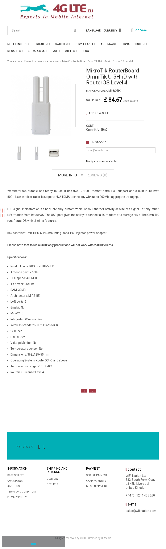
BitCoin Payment (96, 487)
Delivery (52, 480)
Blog (85, 51)
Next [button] (92, 392)
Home (27, 61)
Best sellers (15, 476)
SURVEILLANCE (84, 44)
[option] (11, 410)
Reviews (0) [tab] (100, 176)
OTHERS (70, 51)
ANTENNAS (108, 44)
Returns (52, 485)
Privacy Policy (17, 498)
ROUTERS (42, 44)
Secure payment (96, 476)
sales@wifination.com (141, 512)
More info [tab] (65, 176)
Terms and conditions (22, 492)
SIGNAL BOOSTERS (133, 44)
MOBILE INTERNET (18, 44)
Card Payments (96, 482)
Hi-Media (106, 539)
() (141, 30)
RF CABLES (14, 51)
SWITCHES (61, 44)
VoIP (55, 51)
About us (13, 487)
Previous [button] (84, 392)
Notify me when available (101, 161)
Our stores (15, 482)
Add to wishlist (99, 113)
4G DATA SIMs (37, 51)
